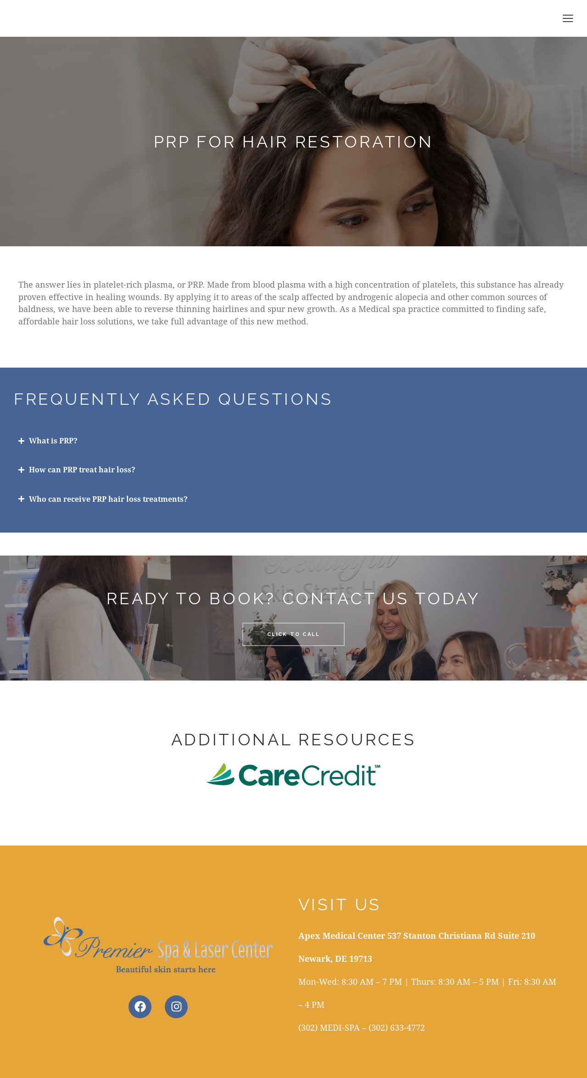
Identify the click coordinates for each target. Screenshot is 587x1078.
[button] (568, 18)
